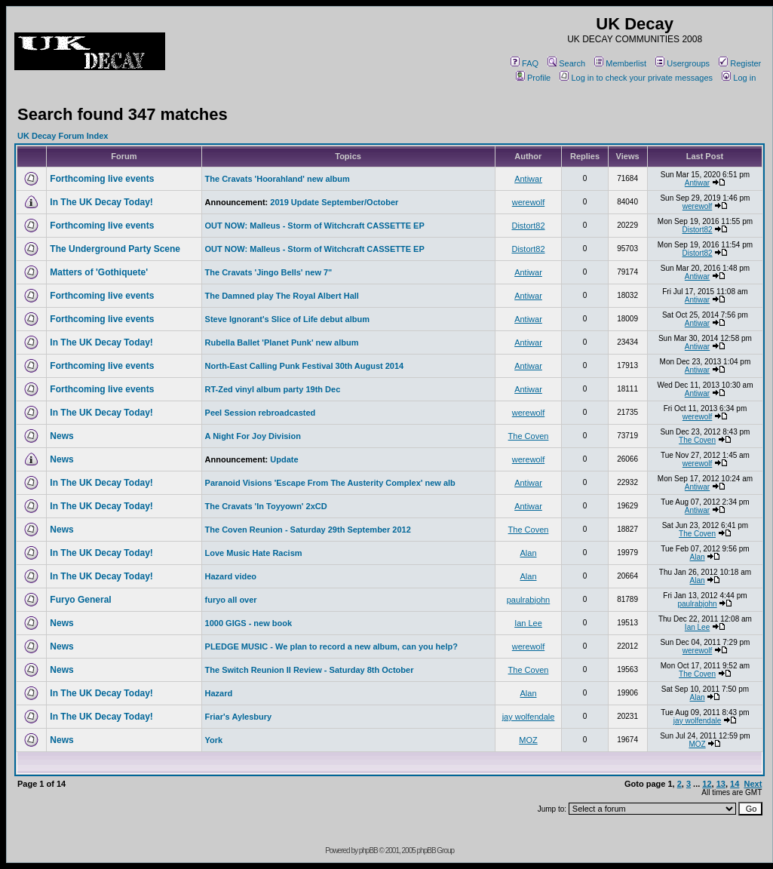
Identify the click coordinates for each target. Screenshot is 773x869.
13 (720, 783)
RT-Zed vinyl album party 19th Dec (273, 389)
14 (734, 783)
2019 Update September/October (334, 202)
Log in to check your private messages (636, 77)
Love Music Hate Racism (253, 552)
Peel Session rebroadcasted (260, 412)
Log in (739, 77)
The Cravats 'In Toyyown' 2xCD (266, 506)
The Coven (528, 436)
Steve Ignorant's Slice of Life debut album (287, 319)
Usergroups (682, 63)
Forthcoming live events (102, 178)
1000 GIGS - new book (249, 623)
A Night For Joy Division (253, 436)
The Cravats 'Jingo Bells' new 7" (269, 272)
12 (706, 783)
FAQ (524, 63)
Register (740, 63)
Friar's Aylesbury (238, 716)
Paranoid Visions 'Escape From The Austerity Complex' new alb (330, 482)
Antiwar (528, 178)
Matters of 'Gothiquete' (99, 272)
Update (284, 459)
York (214, 740)
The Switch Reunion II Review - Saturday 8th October (309, 669)
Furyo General (80, 599)
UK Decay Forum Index (62, 135)
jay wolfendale (528, 716)
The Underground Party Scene (115, 249)
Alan (528, 552)
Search (566, 63)
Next (753, 783)
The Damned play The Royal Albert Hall (282, 295)
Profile (533, 77)
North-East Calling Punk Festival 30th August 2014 (304, 365)
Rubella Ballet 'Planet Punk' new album (282, 342)
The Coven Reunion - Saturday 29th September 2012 (308, 529)
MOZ (528, 740)
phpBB (368, 850)
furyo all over (231, 599)
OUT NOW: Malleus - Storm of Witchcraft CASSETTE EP (315, 225)
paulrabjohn (529, 599)
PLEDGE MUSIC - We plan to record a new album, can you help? (331, 646)
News (61, 436)
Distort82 (527, 225)
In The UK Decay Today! (101, 202)
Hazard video (230, 576)
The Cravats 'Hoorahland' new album (277, 178)
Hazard (219, 693)
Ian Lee (528, 623)
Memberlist (620, 63)
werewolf (528, 202)
